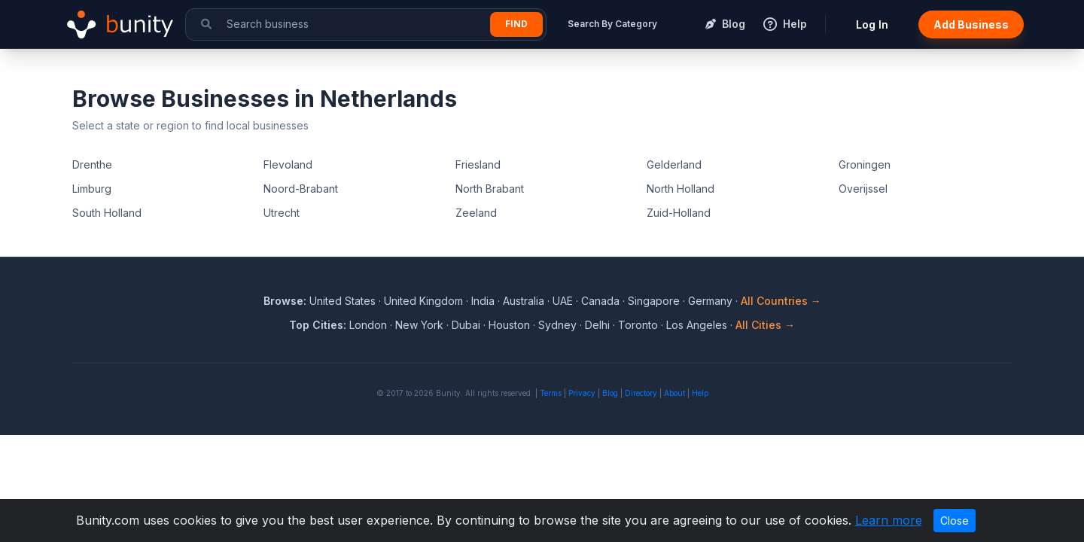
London (368, 324)
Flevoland (287, 164)
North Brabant (489, 188)
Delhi (597, 324)
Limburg (91, 188)
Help (700, 392)
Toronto (638, 324)
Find (516, 23)
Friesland (478, 164)
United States (342, 300)
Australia (523, 300)
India (483, 300)
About (674, 392)
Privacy (581, 392)
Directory (641, 392)
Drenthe (92, 164)
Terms (551, 392)
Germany (710, 300)
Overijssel (863, 188)
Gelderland (674, 164)
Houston (509, 324)
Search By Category (612, 23)
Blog (610, 392)
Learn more (888, 520)
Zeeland (476, 212)
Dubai (466, 324)
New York (419, 324)
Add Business (971, 24)
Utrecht (281, 212)
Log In (872, 24)
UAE (563, 300)
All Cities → (765, 324)
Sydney (557, 324)
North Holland (680, 188)
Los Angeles (696, 324)
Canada (600, 300)
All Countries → (781, 300)
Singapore (654, 300)
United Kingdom (423, 300)
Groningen (865, 164)
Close (954, 520)
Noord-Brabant (300, 188)
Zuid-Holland (679, 212)
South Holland (107, 212)
